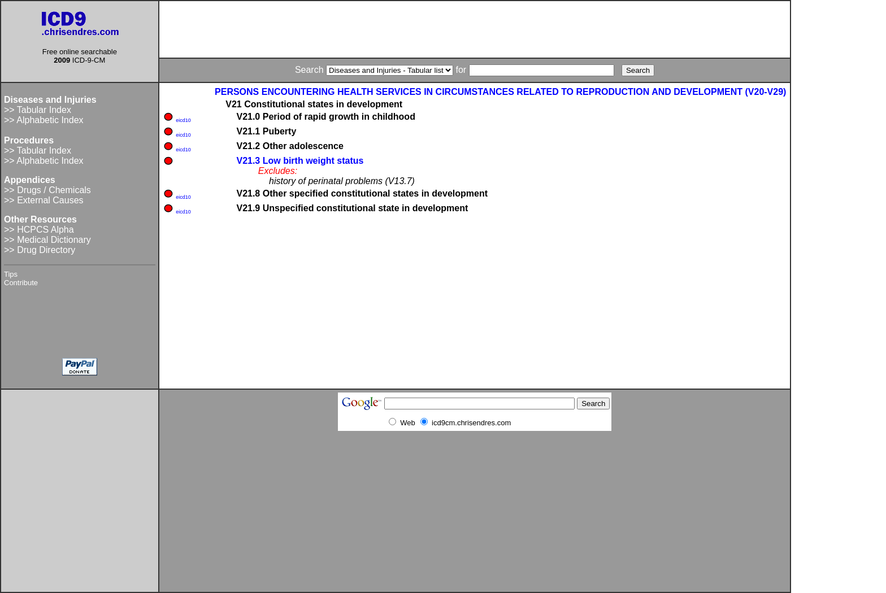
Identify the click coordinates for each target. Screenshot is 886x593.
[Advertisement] (474, 29)
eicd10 (183, 120)
